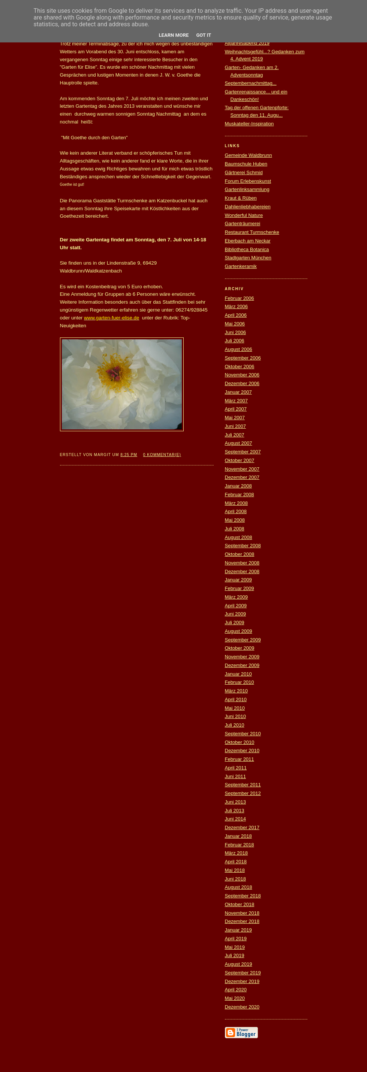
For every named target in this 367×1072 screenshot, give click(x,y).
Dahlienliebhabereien (248, 206)
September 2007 (243, 452)
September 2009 (243, 640)
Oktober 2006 (240, 366)
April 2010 (236, 699)
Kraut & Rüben (241, 198)
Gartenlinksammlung (247, 189)
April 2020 (236, 989)
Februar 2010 (239, 682)
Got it (203, 35)
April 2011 (236, 768)
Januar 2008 (238, 486)
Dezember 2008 (242, 571)
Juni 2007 (235, 426)
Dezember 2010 (242, 750)
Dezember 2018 (242, 921)
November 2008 (242, 563)
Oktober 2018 (240, 904)
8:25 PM (128, 455)
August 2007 (238, 443)
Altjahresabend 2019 (247, 43)
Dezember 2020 (242, 1007)
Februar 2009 (239, 588)
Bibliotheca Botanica (247, 249)
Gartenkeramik (241, 266)
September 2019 (243, 973)
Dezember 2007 (242, 477)
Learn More (174, 35)
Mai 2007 (235, 417)
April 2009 (236, 605)
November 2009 (242, 656)
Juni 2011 (235, 776)
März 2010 (236, 691)
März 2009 (236, 597)
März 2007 (236, 401)
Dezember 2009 (242, 665)
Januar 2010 (238, 674)
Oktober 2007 (240, 460)
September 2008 (243, 545)
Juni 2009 (235, 614)
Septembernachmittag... (251, 83)
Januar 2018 (238, 836)
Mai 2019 (235, 947)
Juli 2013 (234, 810)
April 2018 (236, 861)
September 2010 (243, 733)
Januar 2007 (238, 392)
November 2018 (242, 913)
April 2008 (236, 511)
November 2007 (242, 469)
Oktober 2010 (240, 742)
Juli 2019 (234, 955)
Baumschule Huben (246, 164)
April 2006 (236, 315)
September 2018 (243, 896)
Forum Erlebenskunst (248, 181)
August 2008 (238, 537)
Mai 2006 (235, 324)
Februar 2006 (239, 298)
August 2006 (238, 349)
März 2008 (236, 503)
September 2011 (243, 784)
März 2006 (236, 306)
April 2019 (236, 938)
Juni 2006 (235, 332)
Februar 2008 (239, 494)
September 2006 (243, 358)
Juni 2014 (235, 819)
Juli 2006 (234, 340)
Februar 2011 (239, 759)
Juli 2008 (234, 528)
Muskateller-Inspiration (249, 123)
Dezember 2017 (242, 827)
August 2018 (238, 887)
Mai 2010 (235, 708)
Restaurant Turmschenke (252, 232)
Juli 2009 (234, 622)
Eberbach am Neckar (248, 241)
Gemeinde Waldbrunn (248, 155)
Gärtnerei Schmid (244, 172)
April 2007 (236, 409)
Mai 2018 (235, 870)
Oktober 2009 (240, 648)
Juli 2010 (234, 725)
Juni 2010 (235, 716)
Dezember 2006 (242, 383)
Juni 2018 (235, 879)
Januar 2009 (238, 580)
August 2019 (238, 964)
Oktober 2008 (240, 554)
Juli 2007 (234, 435)
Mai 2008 (235, 520)
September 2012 (243, 793)
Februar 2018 (239, 845)
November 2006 (242, 375)
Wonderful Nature (244, 215)
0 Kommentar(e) (162, 455)
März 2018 (236, 853)
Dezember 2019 (242, 981)
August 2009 (238, 631)
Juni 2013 (235, 802)
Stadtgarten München (248, 257)
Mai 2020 (235, 998)
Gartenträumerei (243, 223)
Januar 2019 (238, 930)
